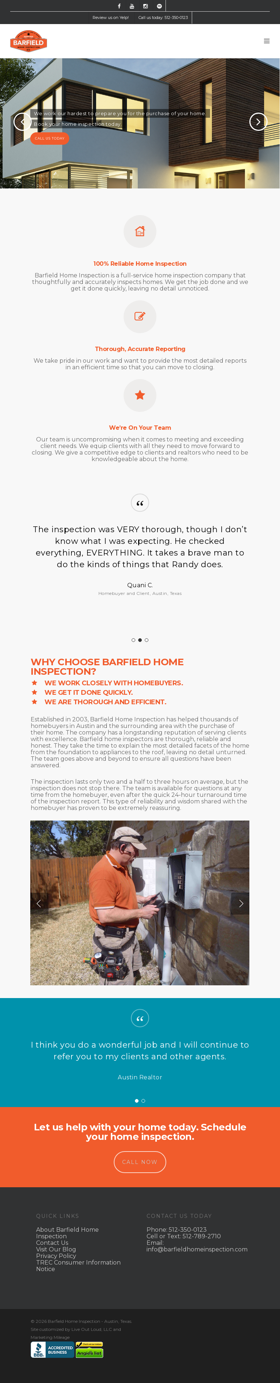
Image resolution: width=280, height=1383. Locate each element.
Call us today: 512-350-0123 (163, 17)
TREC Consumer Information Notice (78, 1266)
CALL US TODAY (50, 138)
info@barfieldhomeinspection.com (197, 1249)
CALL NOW (140, 1162)
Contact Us (52, 1242)
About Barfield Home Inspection (67, 1233)
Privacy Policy (56, 1256)
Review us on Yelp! (111, 17)
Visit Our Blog (56, 1249)
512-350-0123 (188, 1229)
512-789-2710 (202, 1236)
